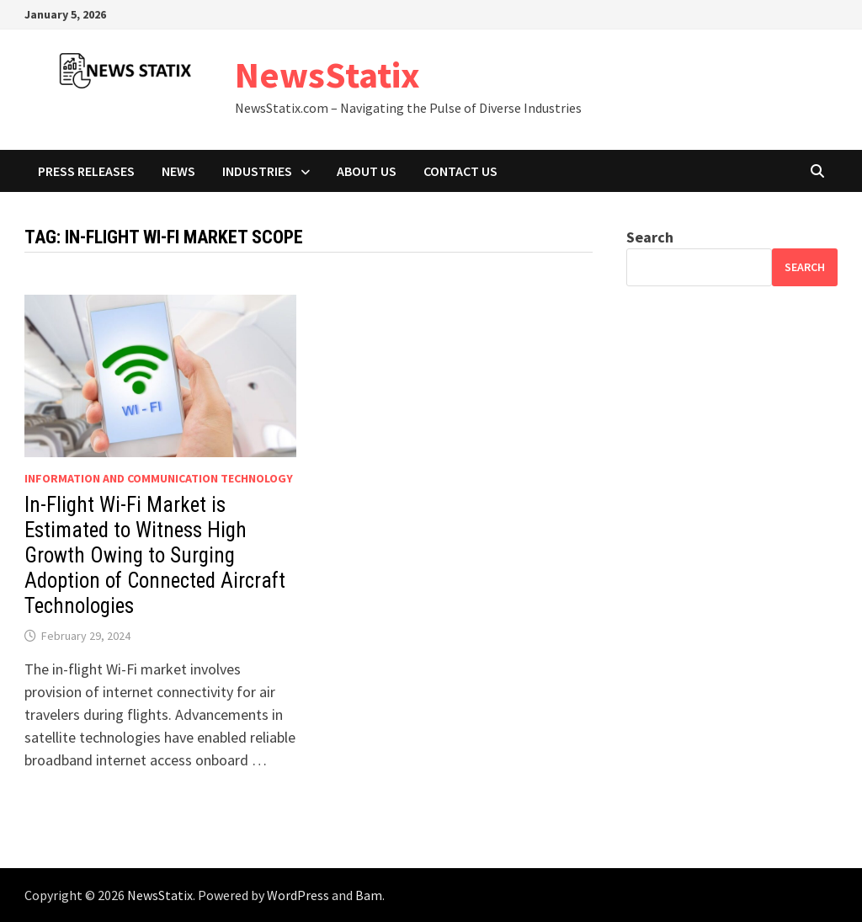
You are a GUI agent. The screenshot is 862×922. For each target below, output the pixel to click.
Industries (257, 171)
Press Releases (86, 171)
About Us (366, 171)
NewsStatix (327, 74)
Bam (368, 895)
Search (649, 237)
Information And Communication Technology (158, 478)
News (178, 171)
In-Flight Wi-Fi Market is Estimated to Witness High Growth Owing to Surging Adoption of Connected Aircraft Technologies (154, 555)
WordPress (298, 895)
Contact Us (460, 171)
